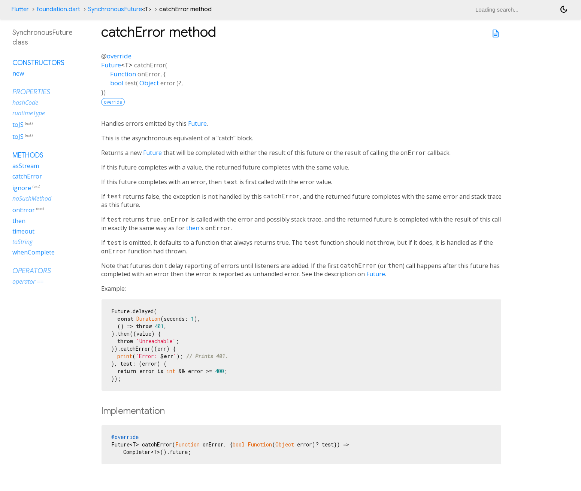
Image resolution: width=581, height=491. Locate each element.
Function (123, 74)
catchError (27, 176)
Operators (31, 271)
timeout (23, 231)
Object (149, 83)
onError (23, 210)
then (192, 228)
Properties (31, 92)
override (119, 56)
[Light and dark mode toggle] (564, 9)
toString (22, 242)
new (18, 73)
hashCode (25, 102)
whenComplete (33, 252)
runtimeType (28, 113)
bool (117, 83)
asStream (25, 166)
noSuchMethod (31, 198)
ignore (21, 188)
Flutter (20, 9)
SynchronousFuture (119, 9)
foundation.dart (58, 9)
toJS (18, 125)
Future (111, 65)
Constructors (38, 63)
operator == (27, 281)
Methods (27, 155)
